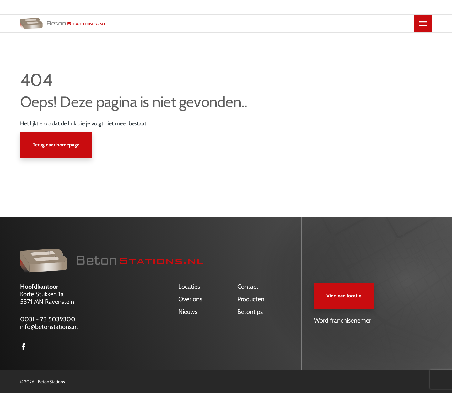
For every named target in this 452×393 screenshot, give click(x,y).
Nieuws (187, 311)
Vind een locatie (343, 296)
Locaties (189, 286)
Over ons (190, 299)
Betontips (250, 311)
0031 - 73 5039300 (47, 319)
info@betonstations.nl (49, 326)
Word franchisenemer (342, 320)
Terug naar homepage (56, 145)
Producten (250, 299)
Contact (247, 286)
